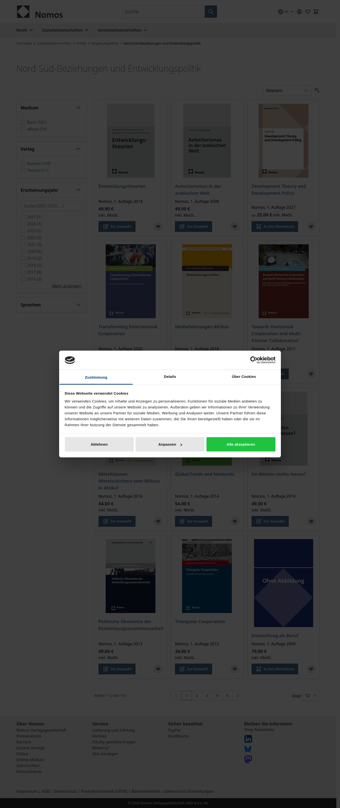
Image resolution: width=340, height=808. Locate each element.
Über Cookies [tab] (244, 376)
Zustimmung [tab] (96, 377)
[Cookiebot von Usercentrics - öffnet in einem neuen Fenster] (253, 360)
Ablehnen (99, 444)
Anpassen (170, 444)
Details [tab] (170, 376)
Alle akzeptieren (241, 444)
